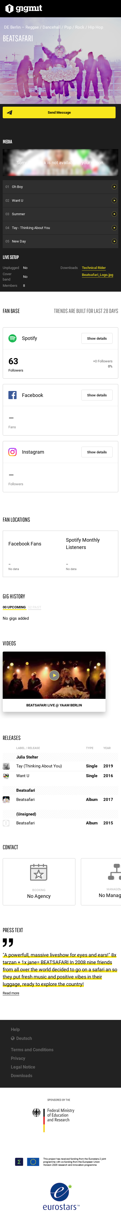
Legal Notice (23, 1067)
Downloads (21, 1075)
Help (15, 1029)
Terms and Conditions (32, 1049)
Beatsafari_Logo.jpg (97, 275)
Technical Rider (94, 268)
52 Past (34, 607)
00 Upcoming (15, 607)
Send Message (59, 112)
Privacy (18, 1058)
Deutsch (24, 1038)
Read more (11, 993)
